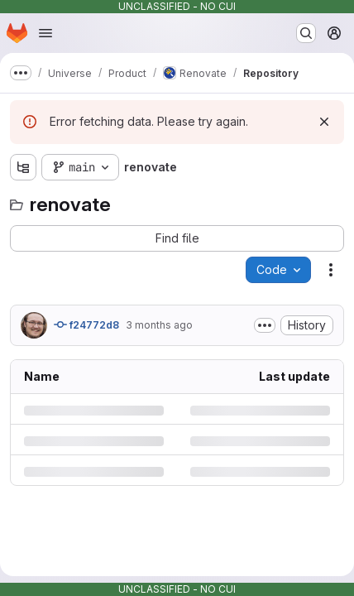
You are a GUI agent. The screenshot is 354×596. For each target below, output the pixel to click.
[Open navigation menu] (45, 33)
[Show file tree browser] (23, 167)
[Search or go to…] (306, 33)
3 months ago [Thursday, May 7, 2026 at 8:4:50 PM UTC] (159, 325)
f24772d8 (86, 324)
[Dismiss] (324, 122)
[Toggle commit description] (264, 325)
